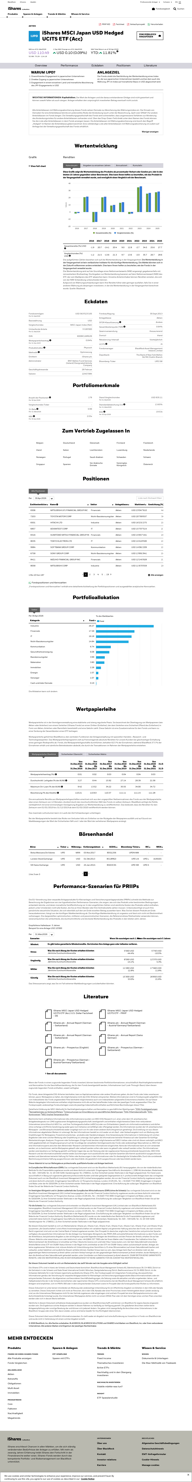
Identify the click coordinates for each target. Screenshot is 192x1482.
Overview (41, 65)
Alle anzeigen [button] (157, 575)
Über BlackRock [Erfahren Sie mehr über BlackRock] (105, 1449)
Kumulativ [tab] (137, 165)
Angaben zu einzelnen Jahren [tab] (96, 165)
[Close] (188, 1475)
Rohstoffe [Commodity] (13, 1379)
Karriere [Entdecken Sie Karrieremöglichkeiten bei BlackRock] (101, 1465)
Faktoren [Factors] (12, 1409)
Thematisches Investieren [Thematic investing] (110, 1363)
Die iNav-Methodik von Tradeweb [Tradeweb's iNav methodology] (159, 1363)
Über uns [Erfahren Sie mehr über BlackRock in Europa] (102, 1443)
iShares (23, 2)
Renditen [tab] (69, 157)
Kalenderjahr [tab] (72, 165)
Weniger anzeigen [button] (150, 132)
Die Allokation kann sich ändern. (43, 691)
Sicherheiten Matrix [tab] (97, 754)
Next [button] (110, 574)
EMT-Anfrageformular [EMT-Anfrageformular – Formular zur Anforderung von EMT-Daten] (154, 1454)
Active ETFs (103, 1368)
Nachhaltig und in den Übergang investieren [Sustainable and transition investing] (114, 1374)
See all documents (56, 1074)
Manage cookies (150, 1465)
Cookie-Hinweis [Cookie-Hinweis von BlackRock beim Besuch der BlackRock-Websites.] (150, 1460)
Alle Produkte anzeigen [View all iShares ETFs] (19, 1358)
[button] (174, 9)
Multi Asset (13, 1388)
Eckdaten (97, 65)
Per (41, 498)
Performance (69, 65)
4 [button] (98, 575)
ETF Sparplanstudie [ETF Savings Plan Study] (107, 1398)
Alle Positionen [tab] (38, 491)
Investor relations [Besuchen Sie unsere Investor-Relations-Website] (106, 1460)
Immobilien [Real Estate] (13, 1393)
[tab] (44, 166)
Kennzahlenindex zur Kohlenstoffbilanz (46, 1112)
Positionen (123, 65)
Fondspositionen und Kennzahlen (49, 583)
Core (10, 1404)
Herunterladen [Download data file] (157, 24)
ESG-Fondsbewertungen (146, 1109)
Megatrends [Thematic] (14, 1418)
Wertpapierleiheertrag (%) (43, 774)
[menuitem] (13, 14)
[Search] (179, 9)
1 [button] (85, 575)
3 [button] (94, 575)
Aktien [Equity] (11, 1374)
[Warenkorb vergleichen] (161, 9)
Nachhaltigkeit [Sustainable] (15, 1413)
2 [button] (90, 575)
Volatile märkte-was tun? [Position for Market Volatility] (110, 1387)
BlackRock (12, 2)
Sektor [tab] (34, 610)
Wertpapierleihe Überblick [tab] (43, 754)
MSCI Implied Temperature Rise (54, 1115)
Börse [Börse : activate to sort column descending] (33, 847)
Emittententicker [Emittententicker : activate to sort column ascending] (38, 505)
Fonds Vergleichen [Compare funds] (17, 1363)
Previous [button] (83, 574)
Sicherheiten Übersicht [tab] (71, 754)
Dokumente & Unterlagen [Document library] (155, 1358)
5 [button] (102, 575)
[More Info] (117, 51)
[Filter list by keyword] (150, 498)
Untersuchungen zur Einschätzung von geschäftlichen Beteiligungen (93, 1112)
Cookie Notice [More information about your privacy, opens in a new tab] (87, 1479)
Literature (150, 65)
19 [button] (107, 575)
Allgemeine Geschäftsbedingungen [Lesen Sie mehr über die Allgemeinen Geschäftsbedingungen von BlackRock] (160, 1443)
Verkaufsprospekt (137, 24)
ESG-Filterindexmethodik (135, 1112)
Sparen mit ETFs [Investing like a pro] (61, 1358)
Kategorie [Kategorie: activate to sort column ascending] (35, 621)
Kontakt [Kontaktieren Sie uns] (101, 1454)
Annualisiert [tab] (121, 165)
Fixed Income (104, 1358)
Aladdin (33, 2)
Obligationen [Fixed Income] (14, 1384)
